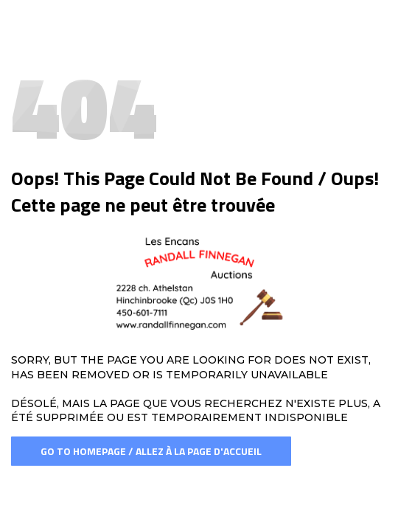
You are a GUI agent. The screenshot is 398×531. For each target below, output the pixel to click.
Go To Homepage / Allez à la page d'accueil (151, 451)
